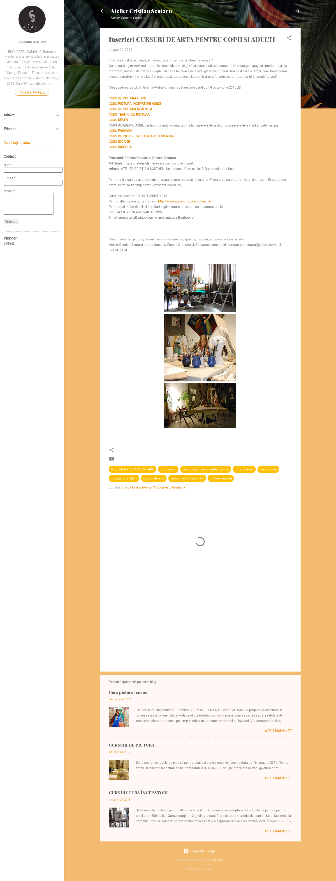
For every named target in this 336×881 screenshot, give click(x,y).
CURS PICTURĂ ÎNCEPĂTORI (138, 792)
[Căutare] (298, 12)
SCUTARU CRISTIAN (32, 42)
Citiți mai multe (278, 731)
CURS (135, 104)
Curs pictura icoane (128, 692)
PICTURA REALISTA (137, 109)
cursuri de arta (154, 478)
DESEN (123, 120)
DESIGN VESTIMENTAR (157, 136)
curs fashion (244, 469)
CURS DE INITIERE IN (124, 136)
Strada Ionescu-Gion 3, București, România (153, 487)
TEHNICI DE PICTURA (134, 115)
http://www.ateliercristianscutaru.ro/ (184, 201)
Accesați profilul (32, 92)
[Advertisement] (200, 629)
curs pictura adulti (124, 478)
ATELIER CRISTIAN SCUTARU (132, 469)
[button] (289, 38)
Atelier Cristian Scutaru (141, 10)
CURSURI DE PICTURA (131, 745)
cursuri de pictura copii (187, 478)
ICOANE (124, 142)
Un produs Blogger (200, 851)
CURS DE (127, 98)
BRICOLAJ (125, 147)
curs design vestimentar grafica (205, 469)
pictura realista (221, 478)
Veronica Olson (216, 860)
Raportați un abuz (17, 143)
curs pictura (268, 469)
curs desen (168, 469)
